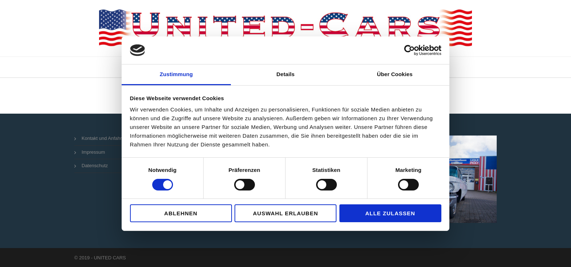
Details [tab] (285, 74)
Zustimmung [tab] (176, 74)
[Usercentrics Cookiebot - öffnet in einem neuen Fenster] (409, 50)
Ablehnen (180, 213)
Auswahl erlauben (285, 213)
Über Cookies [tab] (395, 74)
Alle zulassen (390, 213)
